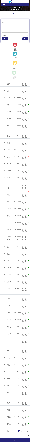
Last (17, 433)
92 (19, 431)
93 (21, 431)
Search (5, 38)
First (2, 431)
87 (8, 431)
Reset (25, 38)
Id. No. (3, 22)
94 (23, 431)
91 (17, 431)
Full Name (3, 26)
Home (10, 7)
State (2, 33)
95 (25, 431)
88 (10, 431)
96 (27, 431)
